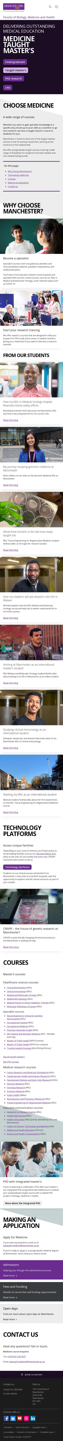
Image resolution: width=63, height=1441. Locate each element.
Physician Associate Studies (20, 1030)
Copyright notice (39, 1427)
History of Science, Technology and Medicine (28, 1126)
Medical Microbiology (17, 999)
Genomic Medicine (15, 1083)
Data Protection (22, 1427)
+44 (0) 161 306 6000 (12, 1389)
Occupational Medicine (17, 1026)
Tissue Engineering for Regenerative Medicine (29, 1102)
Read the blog (10, 420)
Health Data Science (16, 1115)
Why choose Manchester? (20, 171)
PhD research (13, 78)
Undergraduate (15, 62)
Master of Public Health (18, 1040)
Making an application (18, 182)
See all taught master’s (14, 1056)
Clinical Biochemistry (16, 987)
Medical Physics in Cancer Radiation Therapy (28, 1002)
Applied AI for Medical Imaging (21, 1112)
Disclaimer (8, 1427)
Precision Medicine (16, 1091)
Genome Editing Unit (46, 853)
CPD (7, 87)
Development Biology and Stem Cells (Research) (29, 1080)
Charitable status (47, 1432)
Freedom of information (27, 1432)
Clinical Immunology (16, 991)
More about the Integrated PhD (22, 1203)
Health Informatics (16, 1119)
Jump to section (31, 1374)
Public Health (13, 1095)
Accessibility (8, 1432)
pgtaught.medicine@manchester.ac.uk (21, 1245)
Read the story (11, 947)
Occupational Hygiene (17, 1022)
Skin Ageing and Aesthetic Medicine (23, 1034)
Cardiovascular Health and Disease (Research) (28, 1076)
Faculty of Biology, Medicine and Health (29, 17)
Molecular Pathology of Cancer (21, 1006)
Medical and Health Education (21, 1130)
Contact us (13, 186)
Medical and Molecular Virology (21, 995)
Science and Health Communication (23, 1134)
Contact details (10, 1393)
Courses (12, 179)
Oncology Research (16, 1087)
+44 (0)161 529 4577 (16, 1356)
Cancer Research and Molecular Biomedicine (28, 1072)
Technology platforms (18, 175)
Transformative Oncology (19, 1048)
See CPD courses (11, 1061)
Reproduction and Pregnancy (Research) (26, 1099)
